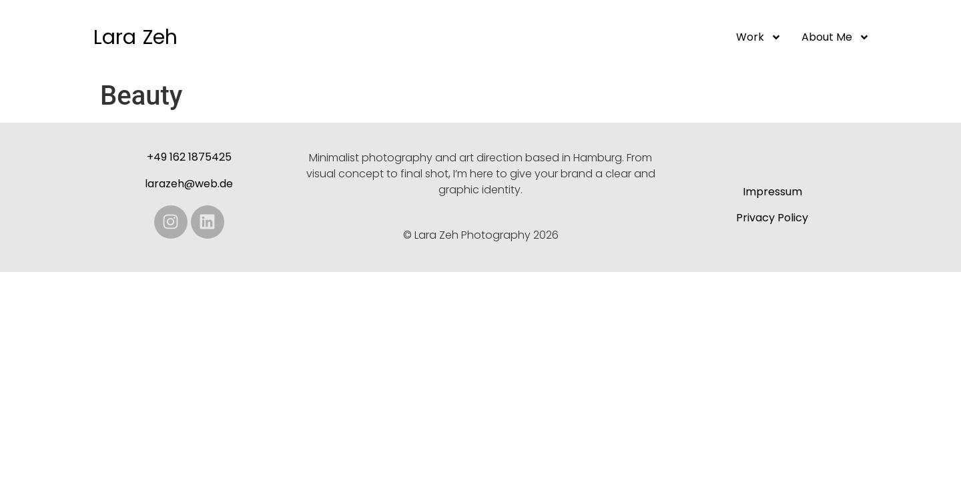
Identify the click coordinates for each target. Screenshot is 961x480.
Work (758, 37)
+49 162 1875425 (189, 157)
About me (836, 37)
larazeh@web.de (189, 183)
